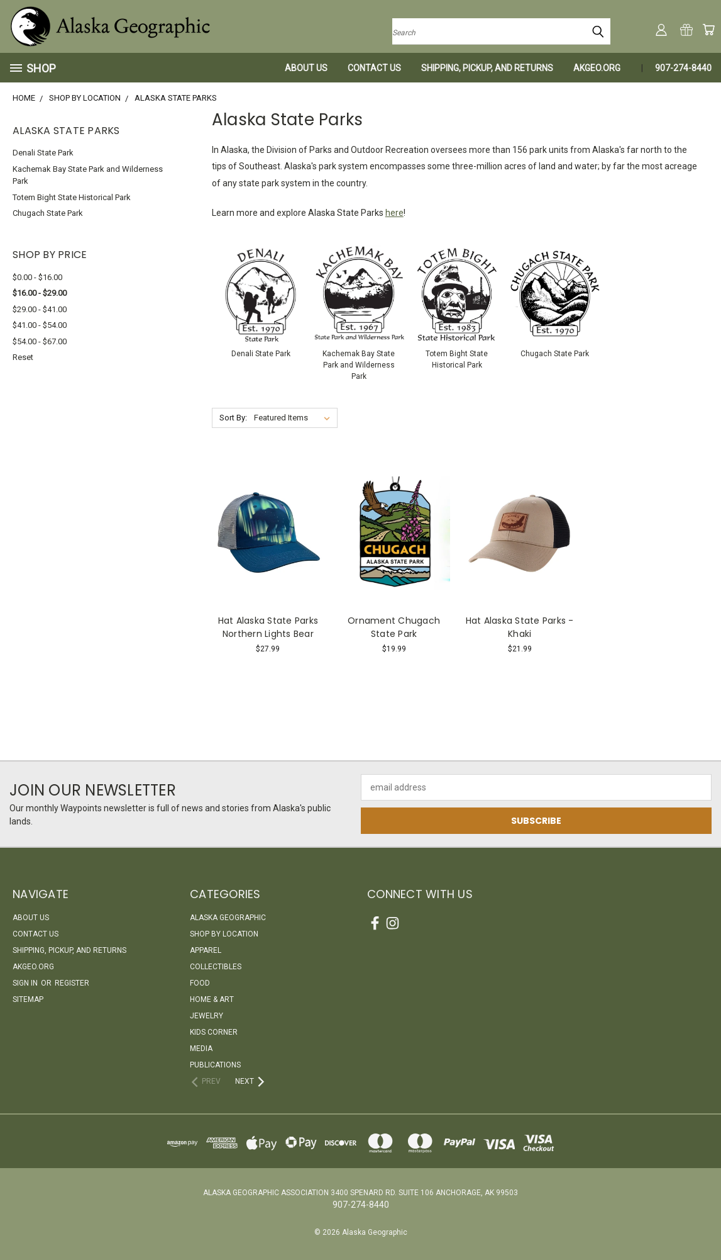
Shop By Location (224, 934)
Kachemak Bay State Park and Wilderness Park (88, 175)
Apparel (205, 950)
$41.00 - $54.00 (40, 325)
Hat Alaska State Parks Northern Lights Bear (268, 627)
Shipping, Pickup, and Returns (487, 68)
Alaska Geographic (228, 917)
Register (72, 983)
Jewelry (206, 1015)
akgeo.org (596, 68)
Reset (23, 357)
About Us (306, 68)
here (394, 213)
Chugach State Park (48, 213)
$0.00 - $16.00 (37, 277)
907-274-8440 (683, 68)
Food (200, 983)
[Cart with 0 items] (708, 29)
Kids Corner (214, 1032)
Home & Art (212, 999)
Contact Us (374, 68)
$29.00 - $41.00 (40, 309)
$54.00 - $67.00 (40, 341)
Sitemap (28, 999)
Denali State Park (43, 152)
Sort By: (233, 417)
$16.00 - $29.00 (40, 293)
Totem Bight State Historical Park (72, 197)
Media (201, 1048)
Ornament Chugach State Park (394, 627)
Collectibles (215, 966)
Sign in (26, 983)
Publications (215, 1064)
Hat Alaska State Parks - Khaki (520, 627)
